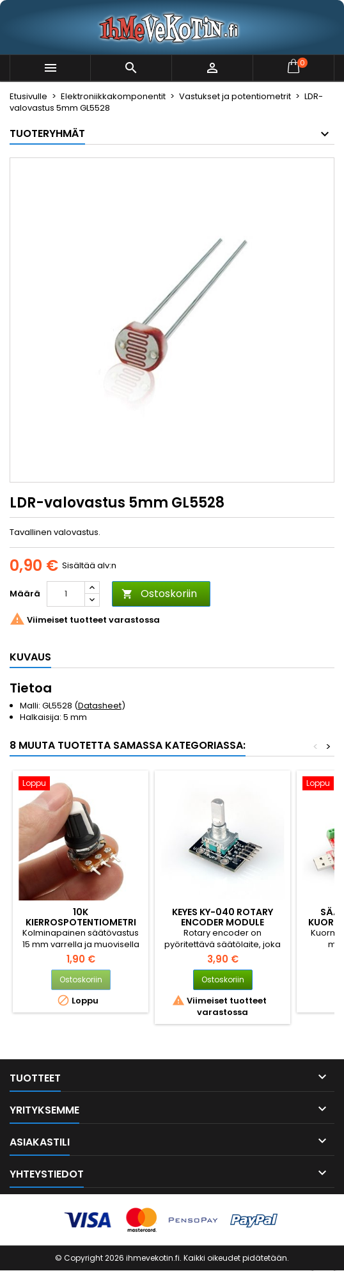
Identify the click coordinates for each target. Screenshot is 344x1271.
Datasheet (99, 705)
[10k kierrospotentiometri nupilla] (81, 784)
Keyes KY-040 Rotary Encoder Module (222, 917)
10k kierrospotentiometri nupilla (81, 922)
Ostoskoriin (159, 593)
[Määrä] (66, 594)
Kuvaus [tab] (30, 657)
